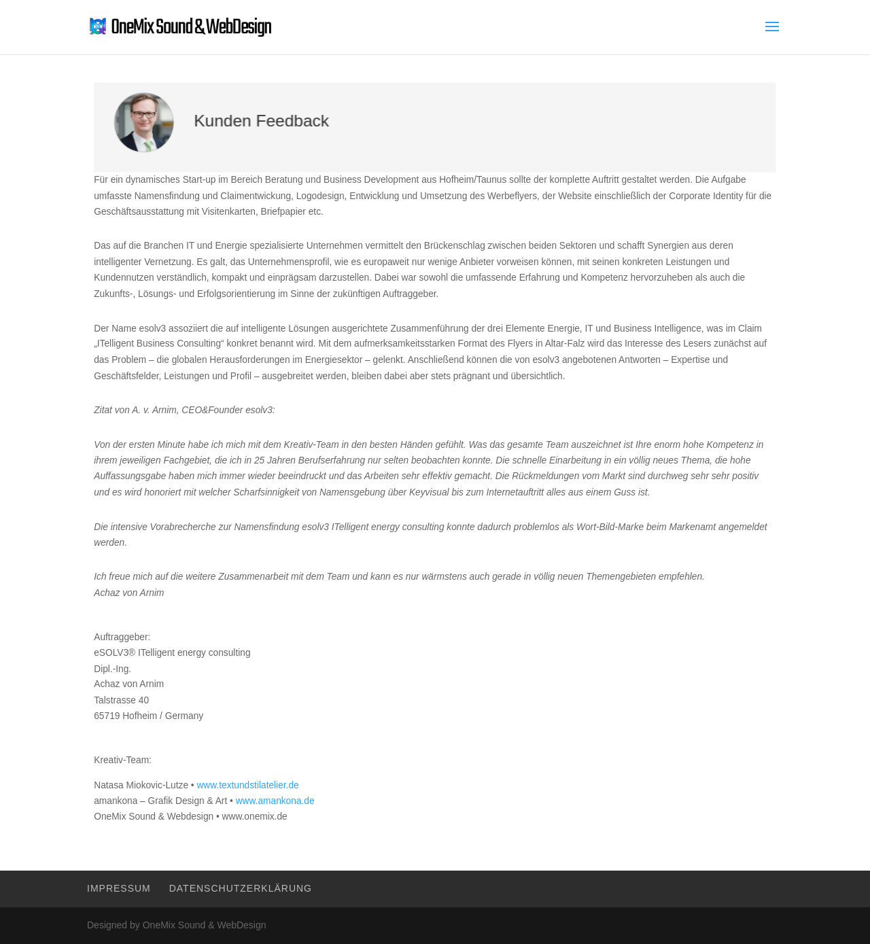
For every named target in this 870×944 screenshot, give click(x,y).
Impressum (119, 888)
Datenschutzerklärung (240, 888)
